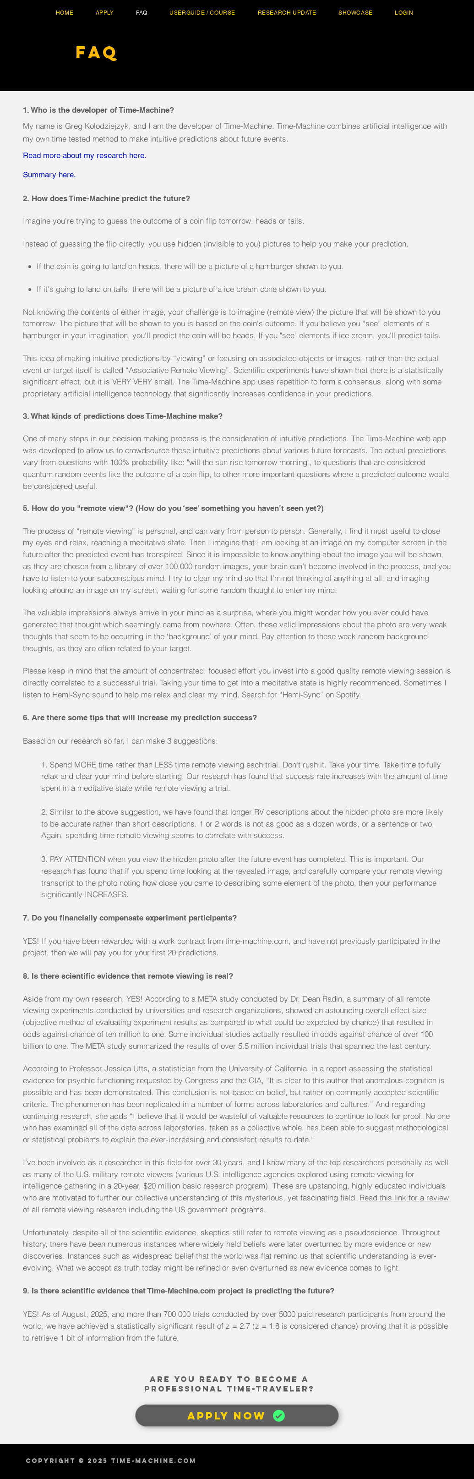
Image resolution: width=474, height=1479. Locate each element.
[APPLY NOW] (237, 1415)
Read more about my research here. (85, 155)
